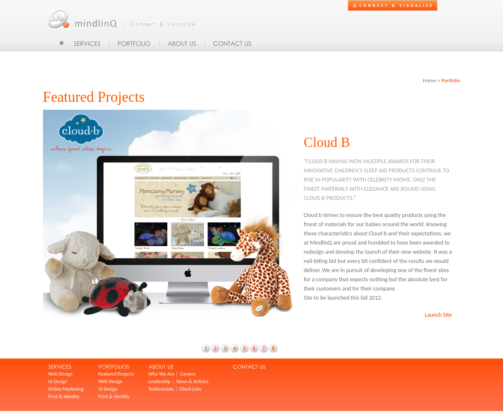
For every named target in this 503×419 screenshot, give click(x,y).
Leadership (160, 381)
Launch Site (438, 314)
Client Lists (190, 389)
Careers (187, 374)
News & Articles (193, 381)
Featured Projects (116, 374)
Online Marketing (66, 389)
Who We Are (161, 374)
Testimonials (161, 389)
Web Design (60, 374)
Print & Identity (64, 396)
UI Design (58, 381)
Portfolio (450, 80)
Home (429, 80)
